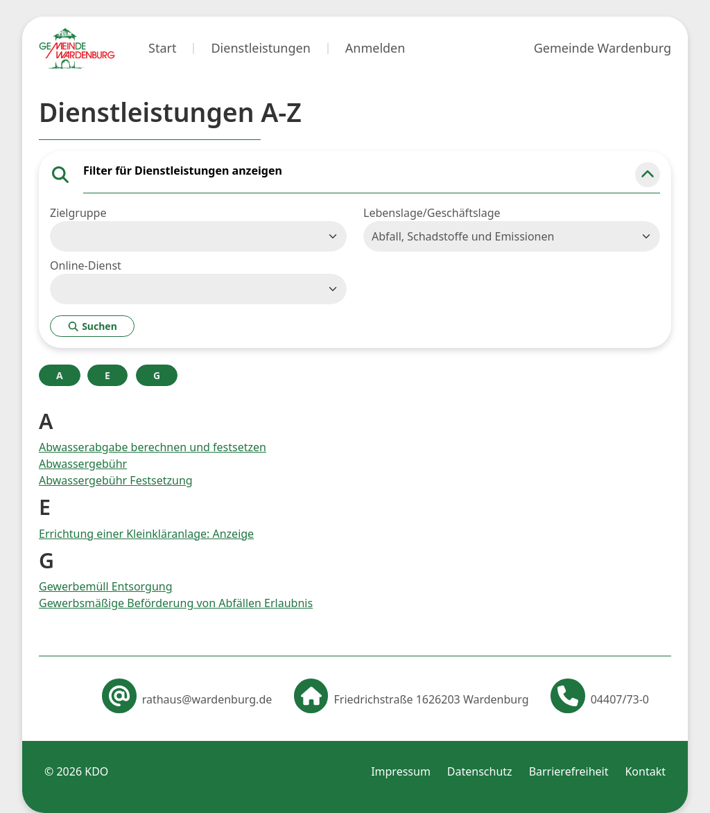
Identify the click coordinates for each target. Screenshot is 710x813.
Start (162, 48)
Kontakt (645, 771)
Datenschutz (479, 771)
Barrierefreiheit (569, 771)
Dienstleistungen (260, 48)
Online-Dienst (85, 265)
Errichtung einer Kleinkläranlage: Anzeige (146, 533)
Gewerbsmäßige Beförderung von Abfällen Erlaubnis (176, 603)
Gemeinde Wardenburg (602, 48)
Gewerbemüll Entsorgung (106, 586)
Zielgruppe (78, 212)
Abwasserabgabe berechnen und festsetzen (152, 447)
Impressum (401, 771)
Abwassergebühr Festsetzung (116, 480)
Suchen (92, 326)
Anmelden (375, 48)
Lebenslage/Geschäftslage (432, 212)
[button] (647, 174)
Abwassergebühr (83, 463)
